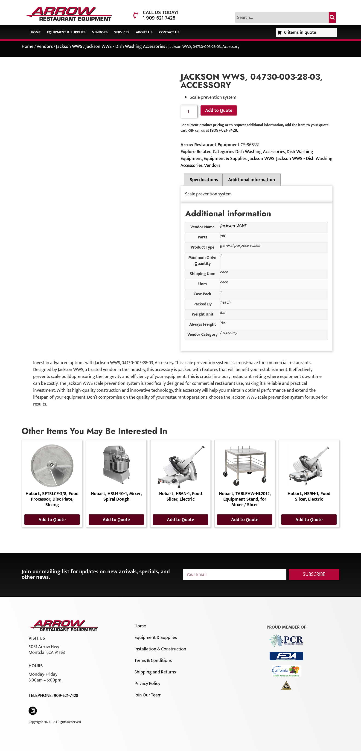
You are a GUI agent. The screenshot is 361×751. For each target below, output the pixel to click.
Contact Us (169, 32)
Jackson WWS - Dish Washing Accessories (125, 46)
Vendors (100, 32)
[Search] (332, 17)
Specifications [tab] (204, 180)
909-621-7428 (66, 695)
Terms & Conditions (153, 660)
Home (36, 32)
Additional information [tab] (251, 180)
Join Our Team (147, 695)
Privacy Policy (147, 683)
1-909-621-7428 (159, 18)
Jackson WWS (69, 46)
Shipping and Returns (155, 672)
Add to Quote (218, 110)
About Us (144, 32)
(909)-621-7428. (224, 130)
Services (121, 32)
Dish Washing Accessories (260, 152)
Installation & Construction (160, 649)
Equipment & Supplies (66, 32)
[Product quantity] (188, 111)
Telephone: (41, 695)
